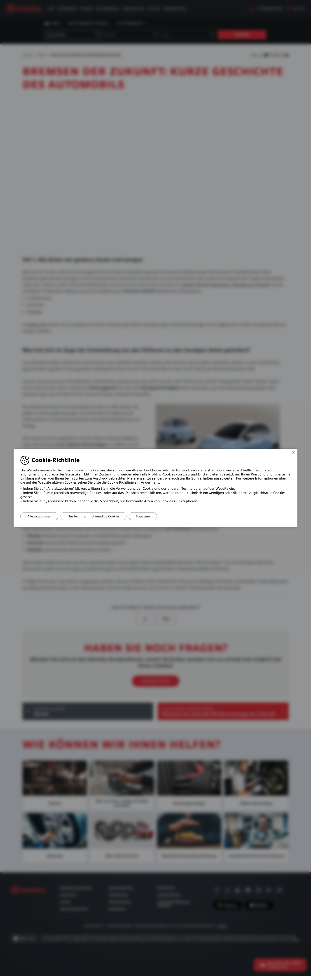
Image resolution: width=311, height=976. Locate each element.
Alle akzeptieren (39, 516)
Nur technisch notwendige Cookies (93, 516)
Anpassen (143, 516)
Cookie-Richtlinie (121, 482)
